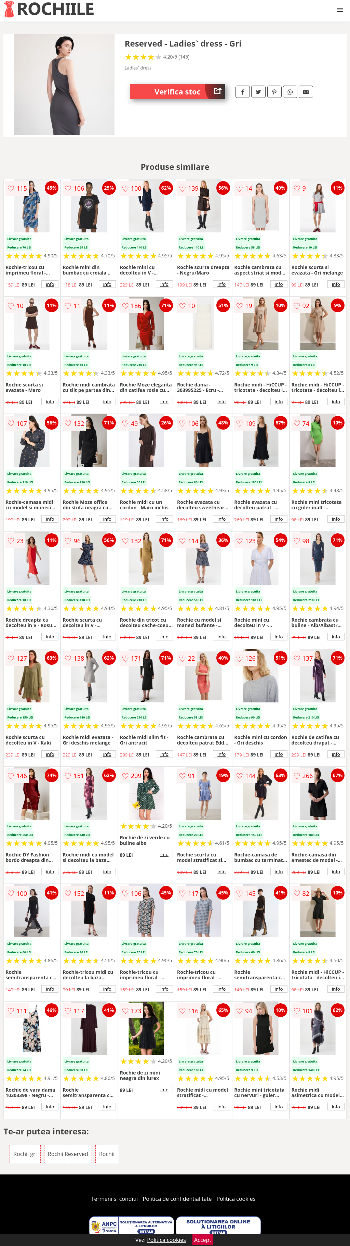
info (50, 284)
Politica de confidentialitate (177, 1199)
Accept (202, 1240)
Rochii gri (25, 1154)
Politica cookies (236, 1199)
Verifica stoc (189, 91)
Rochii (107, 1154)
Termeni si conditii (114, 1199)
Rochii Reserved (68, 1154)
